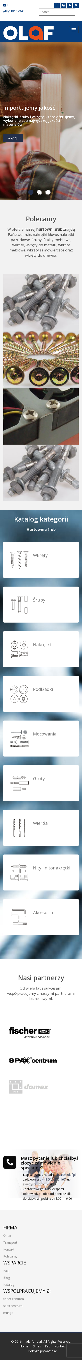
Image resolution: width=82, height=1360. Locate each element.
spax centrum (13, 1305)
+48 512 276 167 (54, 1178)
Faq (6, 1270)
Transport (10, 1241)
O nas (7, 1235)
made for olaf (32, 1341)
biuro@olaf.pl (66, 1174)
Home (24, 1346)
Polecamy (10, 1255)
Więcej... (13, 139)
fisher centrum (13, 1298)
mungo (8, 1312)
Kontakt (8, 1248)
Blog (6, 1277)
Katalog (8, 1284)
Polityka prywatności (42, 1351)
